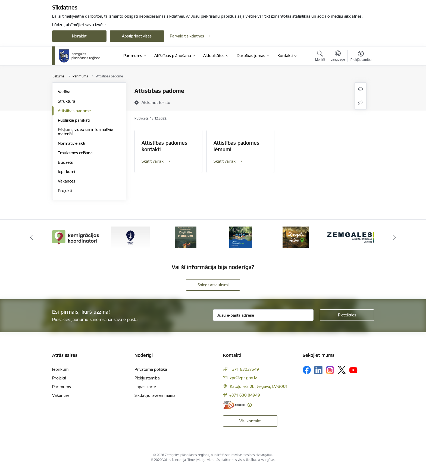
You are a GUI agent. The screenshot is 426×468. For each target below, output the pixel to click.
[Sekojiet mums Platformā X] (342, 370)
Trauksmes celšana (75, 152)
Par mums (61, 386)
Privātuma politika (150, 369)
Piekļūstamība (147, 378)
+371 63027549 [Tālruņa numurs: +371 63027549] (244, 369)
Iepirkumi (66, 171)
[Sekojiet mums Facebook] (307, 370)
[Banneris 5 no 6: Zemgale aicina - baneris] (296, 237)
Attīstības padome (74, 110)
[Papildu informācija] (250, 405)
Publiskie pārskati (74, 120)
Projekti (65, 190)
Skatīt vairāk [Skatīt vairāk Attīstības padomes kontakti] (153, 161)
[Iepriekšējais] (31, 237)
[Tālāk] (394, 237)
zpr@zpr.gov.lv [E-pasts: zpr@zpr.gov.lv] (243, 377)
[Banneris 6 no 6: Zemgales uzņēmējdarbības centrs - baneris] (350, 237)
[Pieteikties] (347, 315)
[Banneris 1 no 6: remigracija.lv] (75, 237)
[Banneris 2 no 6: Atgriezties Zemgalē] (130, 237)
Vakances (66, 181)
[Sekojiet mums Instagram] (330, 370)
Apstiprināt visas (137, 36)
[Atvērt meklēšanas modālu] (320, 56)
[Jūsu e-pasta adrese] (263, 315)
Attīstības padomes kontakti (164, 146)
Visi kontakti (250, 420)
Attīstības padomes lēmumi (236, 146)
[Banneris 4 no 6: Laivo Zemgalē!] (240, 237)
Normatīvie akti (71, 143)
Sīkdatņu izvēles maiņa (155, 395)
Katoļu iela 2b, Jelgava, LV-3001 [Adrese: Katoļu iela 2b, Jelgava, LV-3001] (259, 386)
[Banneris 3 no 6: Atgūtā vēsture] (185, 237)
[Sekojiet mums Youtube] (353, 369)
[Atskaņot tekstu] (156, 102)
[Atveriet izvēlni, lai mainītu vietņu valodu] (338, 56)
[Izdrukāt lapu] (360, 89)
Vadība (64, 91)
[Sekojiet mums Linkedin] (318, 370)
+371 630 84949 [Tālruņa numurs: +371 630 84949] (244, 395)
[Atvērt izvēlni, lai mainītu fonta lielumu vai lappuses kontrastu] (361, 56)
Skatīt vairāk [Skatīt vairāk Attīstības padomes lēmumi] (225, 161)
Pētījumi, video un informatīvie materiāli (85, 131)
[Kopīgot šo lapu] (360, 102)
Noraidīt (79, 36)
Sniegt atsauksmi (213, 284)
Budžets (65, 162)
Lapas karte (145, 386)
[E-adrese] (234, 404)
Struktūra (66, 101)
